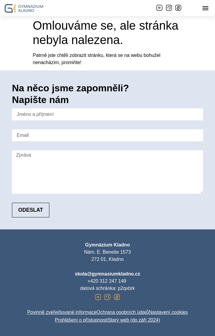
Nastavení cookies (168, 312)
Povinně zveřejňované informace (62, 312)
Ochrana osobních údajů (123, 312)
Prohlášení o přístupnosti (81, 320)
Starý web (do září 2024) (134, 320)
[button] (206, 8)
